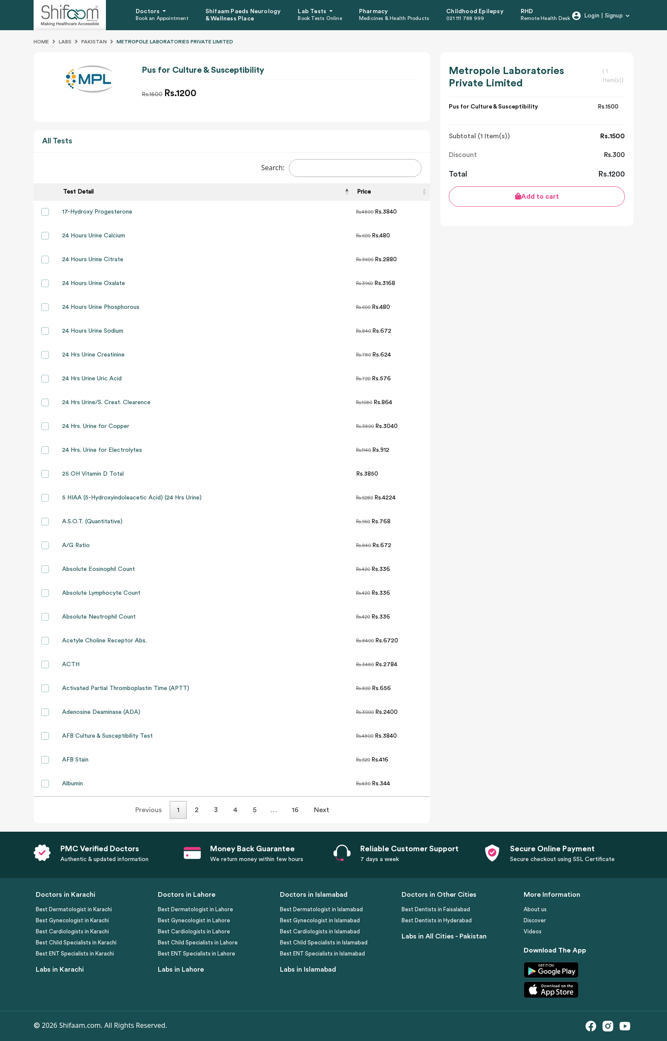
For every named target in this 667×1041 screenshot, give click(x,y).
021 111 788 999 (465, 18)
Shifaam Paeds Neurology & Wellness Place (243, 15)
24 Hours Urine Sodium (92, 331)
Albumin (72, 784)
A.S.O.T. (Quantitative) (92, 522)
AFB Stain (75, 760)
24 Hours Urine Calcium (93, 236)
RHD (527, 11)
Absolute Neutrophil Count (99, 617)
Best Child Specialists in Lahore (198, 942)
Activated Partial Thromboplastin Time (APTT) (125, 688)
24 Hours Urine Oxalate (93, 283)
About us (535, 909)
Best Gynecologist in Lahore (194, 920)
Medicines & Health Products (394, 18)
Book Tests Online (320, 18)
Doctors (148, 11)
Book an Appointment (162, 18)
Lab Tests (313, 11)
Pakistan (94, 41)
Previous (148, 810)
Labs (65, 41)
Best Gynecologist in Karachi (72, 920)
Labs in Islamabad (308, 969)
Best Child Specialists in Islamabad (324, 942)
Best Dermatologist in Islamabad (321, 909)
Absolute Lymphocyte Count (101, 593)
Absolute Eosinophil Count (98, 569)
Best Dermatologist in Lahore (195, 909)
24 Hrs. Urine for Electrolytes (102, 450)
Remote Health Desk (545, 18)
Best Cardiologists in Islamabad (320, 931)
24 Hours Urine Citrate (92, 259)
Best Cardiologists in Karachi (72, 931)
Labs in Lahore (181, 969)
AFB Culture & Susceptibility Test (107, 736)
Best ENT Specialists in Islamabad (322, 953)
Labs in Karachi (60, 969)
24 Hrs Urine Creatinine (93, 355)
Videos (533, 931)
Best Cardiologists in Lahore (194, 931)
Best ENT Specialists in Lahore (196, 953)
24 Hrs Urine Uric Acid (92, 379)
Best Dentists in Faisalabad (436, 909)
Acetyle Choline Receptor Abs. (104, 641)
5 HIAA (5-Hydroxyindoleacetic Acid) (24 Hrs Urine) (132, 498)
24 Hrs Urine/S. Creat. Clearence (106, 402)
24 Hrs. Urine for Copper (95, 426)
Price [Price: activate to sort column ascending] (364, 192)
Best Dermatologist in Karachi (74, 909)
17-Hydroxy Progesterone (97, 212)
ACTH (71, 664)
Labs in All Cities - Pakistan (444, 936)
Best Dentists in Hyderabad (437, 920)
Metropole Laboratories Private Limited (175, 41)
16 (295, 810)
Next (321, 810)
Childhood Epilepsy (475, 11)
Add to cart (537, 196)
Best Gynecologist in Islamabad (320, 920)
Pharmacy (373, 11)
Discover (535, 920)
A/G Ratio (76, 545)
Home (41, 41)
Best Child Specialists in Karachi (76, 942)
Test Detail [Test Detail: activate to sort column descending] (78, 192)
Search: (341, 168)
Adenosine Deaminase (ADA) (101, 712)
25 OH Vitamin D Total (93, 474)
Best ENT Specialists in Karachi (75, 953)
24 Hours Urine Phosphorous (101, 307)
